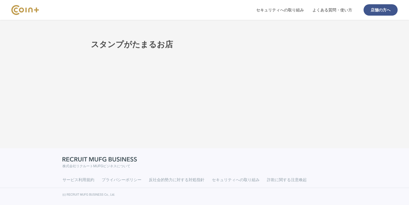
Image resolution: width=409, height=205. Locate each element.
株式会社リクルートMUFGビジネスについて (96, 166)
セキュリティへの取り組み (280, 10)
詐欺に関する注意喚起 (287, 179)
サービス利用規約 (78, 179)
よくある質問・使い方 (332, 10)
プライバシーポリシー (121, 179)
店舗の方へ (381, 10)
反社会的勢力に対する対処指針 (176, 179)
